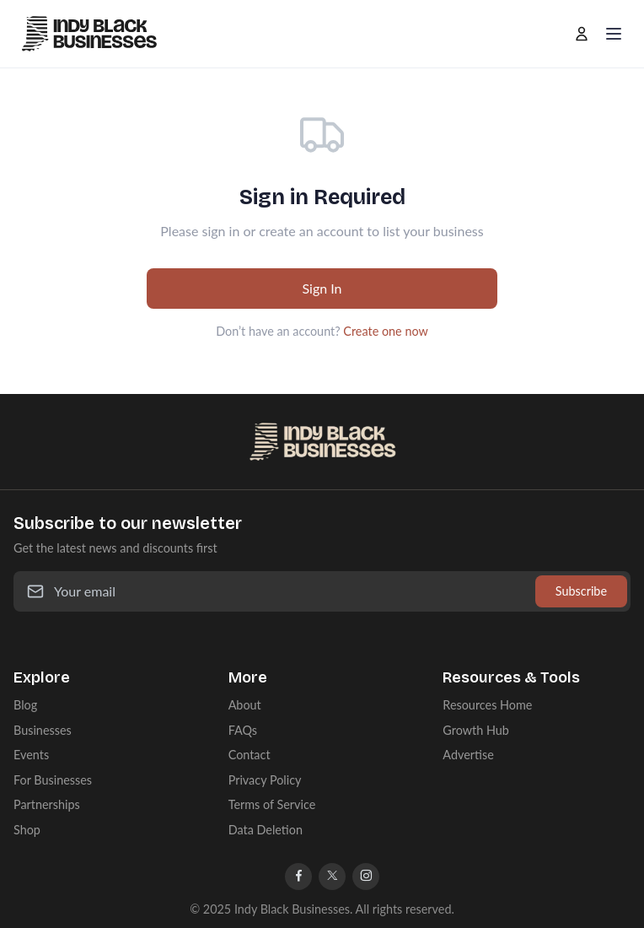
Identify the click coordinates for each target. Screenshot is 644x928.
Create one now (385, 331)
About (244, 705)
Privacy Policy (265, 780)
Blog (25, 705)
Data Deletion (265, 830)
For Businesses (52, 780)
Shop (26, 830)
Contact (249, 754)
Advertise (468, 754)
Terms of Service (272, 804)
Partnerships (46, 804)
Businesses (42, 730)
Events (31, 754)
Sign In (321, 288)
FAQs (242, 730)
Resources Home (487, 705)
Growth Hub (476, 730)
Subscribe (581, 591)
